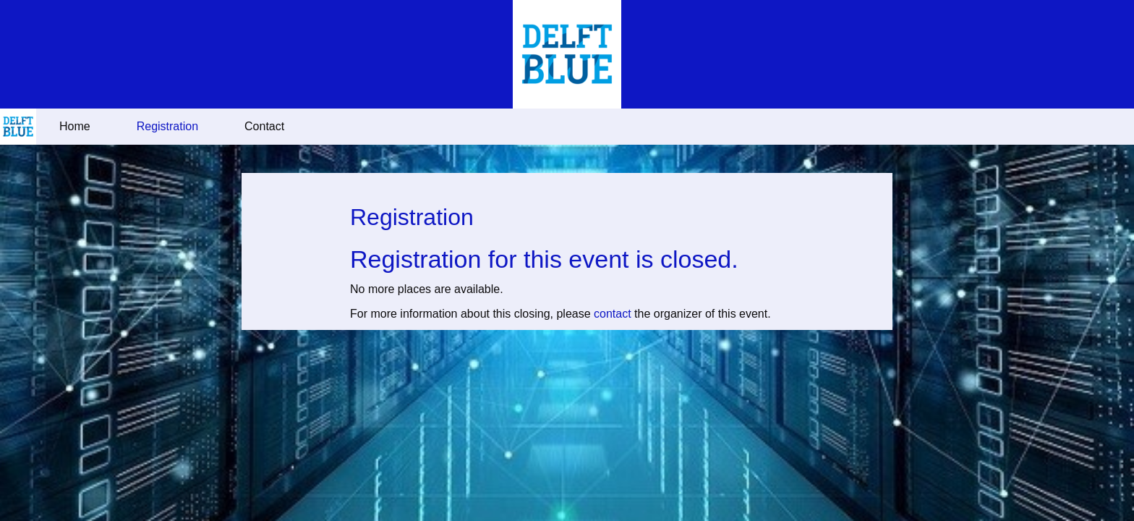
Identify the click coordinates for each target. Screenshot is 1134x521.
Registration (167, 126)
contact (612, 314)
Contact (264, 126)
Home (74, 126)
